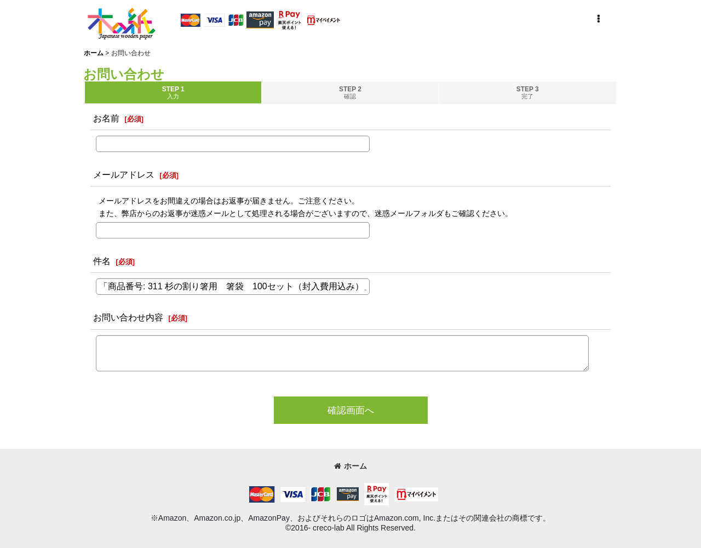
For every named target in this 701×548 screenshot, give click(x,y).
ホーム (350, 466)
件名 (102, 261)
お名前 (106, 118)
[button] (598, 19)
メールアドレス (123, 174)
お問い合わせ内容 (128, 317)
